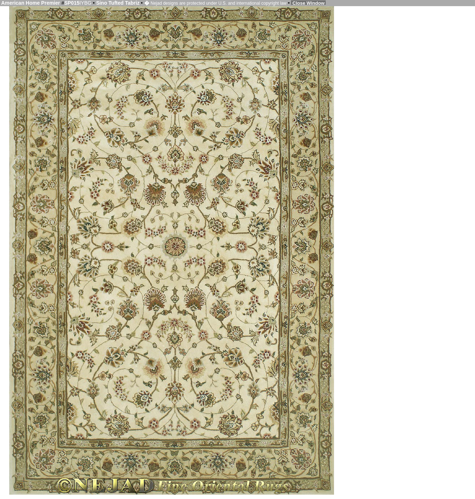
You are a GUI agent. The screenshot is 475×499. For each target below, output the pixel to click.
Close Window (308, 3)
